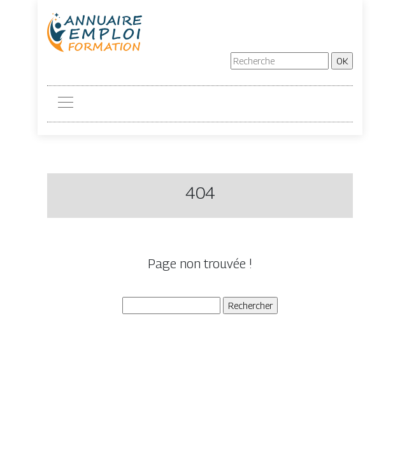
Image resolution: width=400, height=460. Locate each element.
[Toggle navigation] (65, 104)
